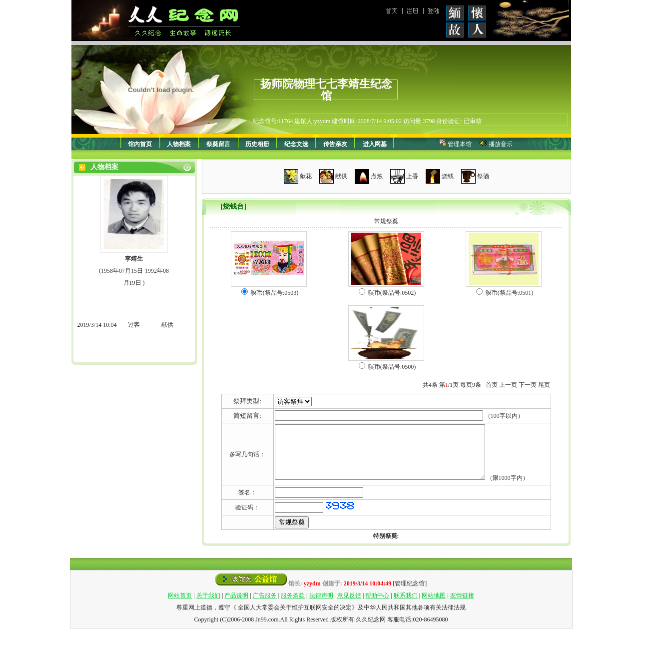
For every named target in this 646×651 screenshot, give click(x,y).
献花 (306, 175)
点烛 (377, 175)
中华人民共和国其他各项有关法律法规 (415, 629)
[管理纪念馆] (410, 605)
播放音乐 (501, 144)
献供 (341, 175)
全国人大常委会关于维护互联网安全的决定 (294, 629)
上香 (412, 175)
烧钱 (448, 175)
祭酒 (483, 175)
